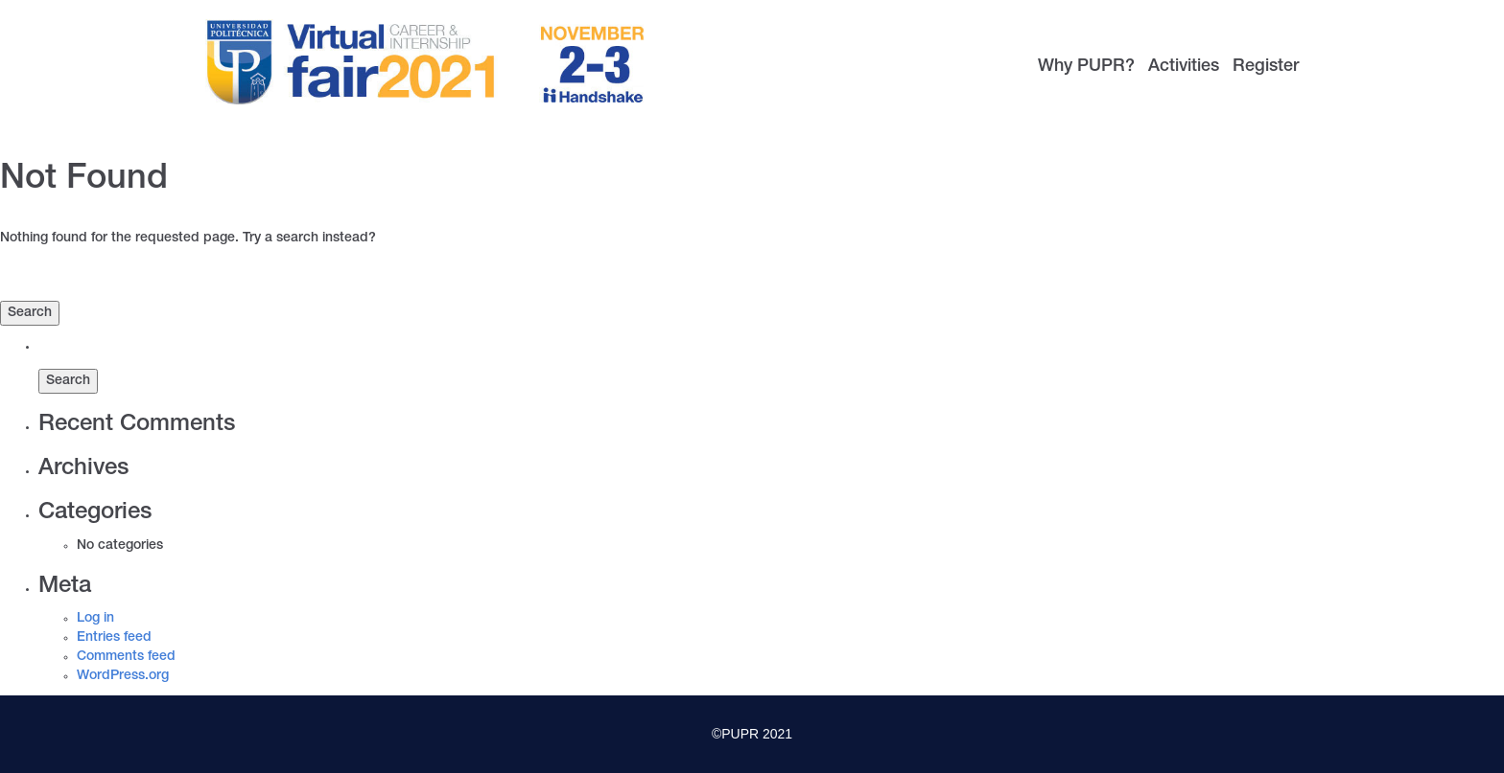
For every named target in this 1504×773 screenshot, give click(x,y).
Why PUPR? (1086, 67)
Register (1266, 67)
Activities (1183, 67)
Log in (95, 618)
